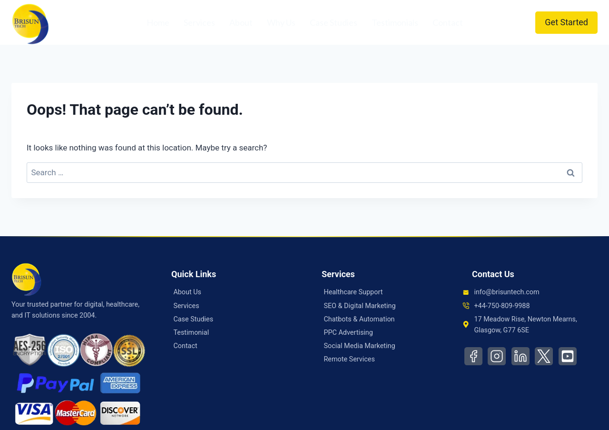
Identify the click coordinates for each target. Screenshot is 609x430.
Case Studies (333, 22)
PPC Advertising (348, 333)
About (241, 22)
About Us (187, 292)
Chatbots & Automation (359, 319)
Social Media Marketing (359, 346)
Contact (447, 22)
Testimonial (191, 333)
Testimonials (395, 22)
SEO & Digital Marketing (359, 306)
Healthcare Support (353, 292)
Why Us (281, 22)
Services (199, 22)
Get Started (566, 22)
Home (158, 22)
